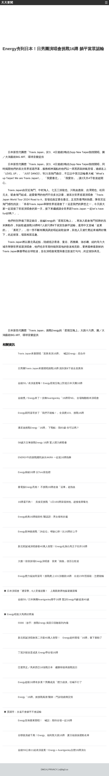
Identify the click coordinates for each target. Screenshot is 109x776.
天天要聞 (7, 2)
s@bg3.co (63, 769)
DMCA (44, 769)
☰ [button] (106, 2)
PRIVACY (52, 769)
